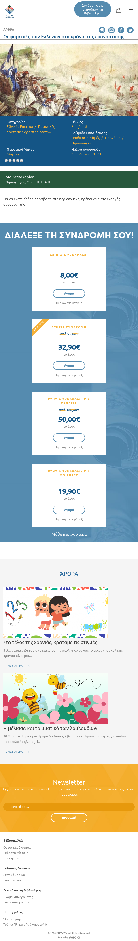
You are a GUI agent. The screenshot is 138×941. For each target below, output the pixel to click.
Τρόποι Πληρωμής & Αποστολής (25, 924)
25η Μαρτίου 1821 (86, 154)
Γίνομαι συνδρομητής (18, 897)
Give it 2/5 (10, 160)
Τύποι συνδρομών (16, 902)
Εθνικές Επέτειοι (20, 126)
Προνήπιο (112, 138)
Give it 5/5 (21, 160)
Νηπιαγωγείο (81, 143)
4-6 (84, 126)
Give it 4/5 (18, 160)
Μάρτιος (13, 154)
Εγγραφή (69, 817)
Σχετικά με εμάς (14, 875)
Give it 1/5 (6, 160)
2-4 (73, 126)
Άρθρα (8, 29)
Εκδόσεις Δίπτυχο (15, 853)
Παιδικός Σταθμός (85, 138)
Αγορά (69, 293)
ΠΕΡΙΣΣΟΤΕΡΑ (13, 665)
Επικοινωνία (12, 880)
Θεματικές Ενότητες (17, 847)
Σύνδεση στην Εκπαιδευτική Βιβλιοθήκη (93, 9)
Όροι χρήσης (12, 919)
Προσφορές (11, 858)
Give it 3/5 (14, 160)
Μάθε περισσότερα (69, 534)
